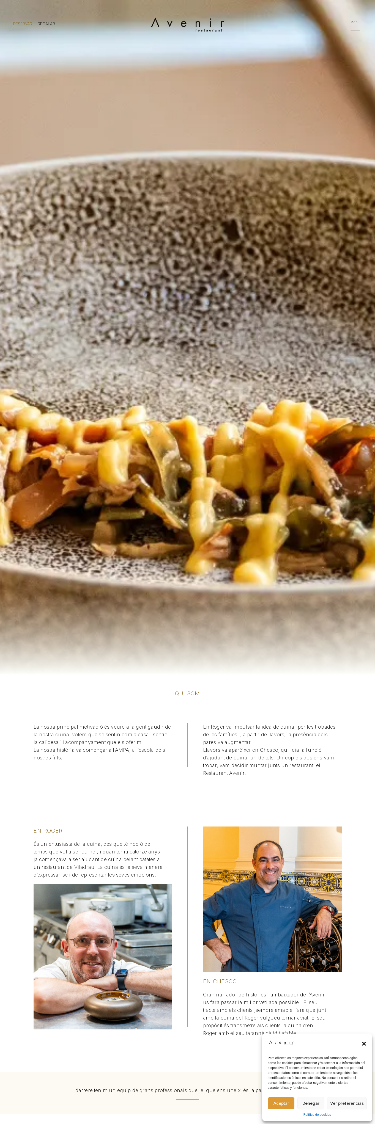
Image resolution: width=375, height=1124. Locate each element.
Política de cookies (317, 1115)
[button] (364, 1043)
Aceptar (281, 1103)
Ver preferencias (347, 1103)
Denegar (310, 1103)
